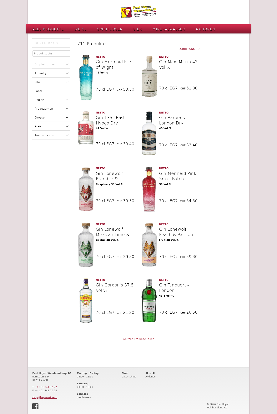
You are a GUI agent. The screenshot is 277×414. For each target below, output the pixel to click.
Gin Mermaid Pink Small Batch (177, 175)
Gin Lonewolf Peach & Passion (176, 231)
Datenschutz (129, 376)
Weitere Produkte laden (138, 339)
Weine (80, 29)
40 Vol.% (165, 128)
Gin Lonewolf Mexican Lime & (112, 231)
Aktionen (205, 29)
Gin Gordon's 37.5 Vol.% (115, 287)
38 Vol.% (165, 184)
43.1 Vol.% (166, 296)
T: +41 (44, 387)
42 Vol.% (102, 73)
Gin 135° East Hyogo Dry (110, 120)
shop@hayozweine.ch (44, 397)
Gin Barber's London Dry (172, 120)
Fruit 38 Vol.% (169, 240)
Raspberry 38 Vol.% (109, 184)
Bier (137, 29)
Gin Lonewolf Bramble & (109, 175)
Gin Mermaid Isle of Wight (113, 64)
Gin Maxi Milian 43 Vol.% (178, 64)
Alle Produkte (48, 29)
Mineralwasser (169, 29)
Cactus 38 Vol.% (107, 240)
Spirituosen (110, 29)
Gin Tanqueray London (174, 287)
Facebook (35, 406)
